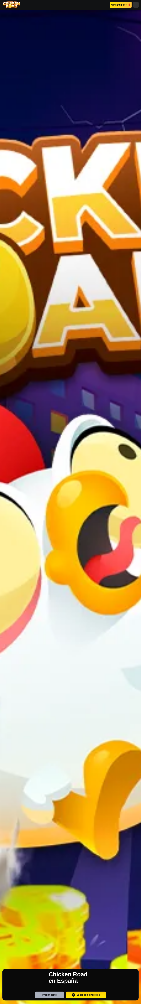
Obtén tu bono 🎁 (121, 5)
